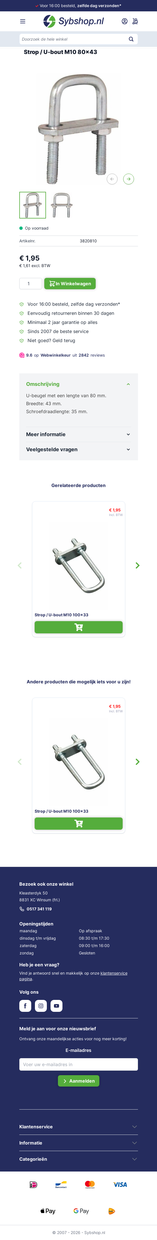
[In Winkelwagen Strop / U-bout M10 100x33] (79, 627)
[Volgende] (129, 179)
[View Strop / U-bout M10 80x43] (32, 205)
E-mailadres (78, 1050)
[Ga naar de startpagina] (73, 21)
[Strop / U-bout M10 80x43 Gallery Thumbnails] (47, 205)
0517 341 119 (35, 909)
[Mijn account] (124, 21)
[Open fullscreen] (78, 129)
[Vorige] (112, 179)
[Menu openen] (22, 21)
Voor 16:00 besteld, (81, 5)
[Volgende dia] (138, 565)
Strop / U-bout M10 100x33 (61, 614)
